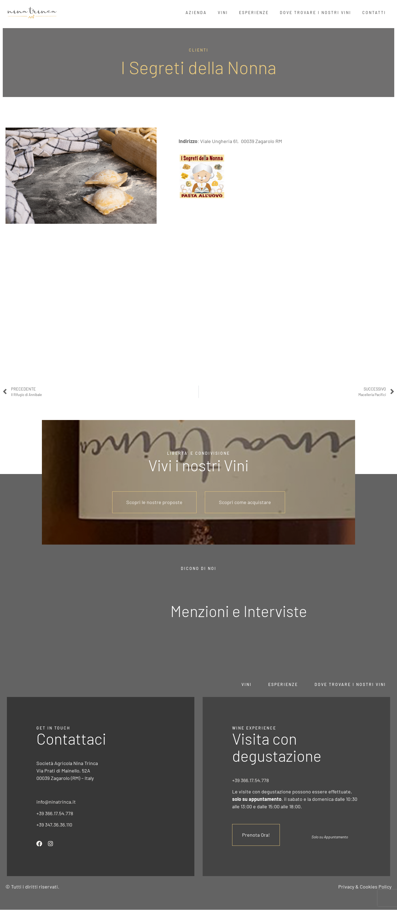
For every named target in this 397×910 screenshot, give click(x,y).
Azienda (196, 12)
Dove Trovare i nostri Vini (315, 12)
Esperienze (254, 12)
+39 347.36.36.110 (54, 825)
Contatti (374, 12)
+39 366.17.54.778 (54, 813)
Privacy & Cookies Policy (364, 887)
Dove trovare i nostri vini (350, 684)
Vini (223, 12)
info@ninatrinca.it (56, 802)
